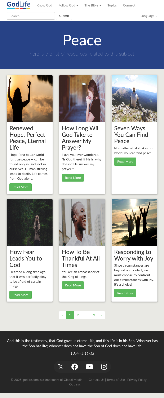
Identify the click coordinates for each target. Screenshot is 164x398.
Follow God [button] (68, 5)
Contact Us (96, 379)
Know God (44, 5)
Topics (112, 5)
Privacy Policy (137, 379)
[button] (60, 367)
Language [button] (148, 16)
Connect (129, 5)
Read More (21, 187)
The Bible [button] (92, 5)
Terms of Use (116, 379)
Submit (64, 16)
